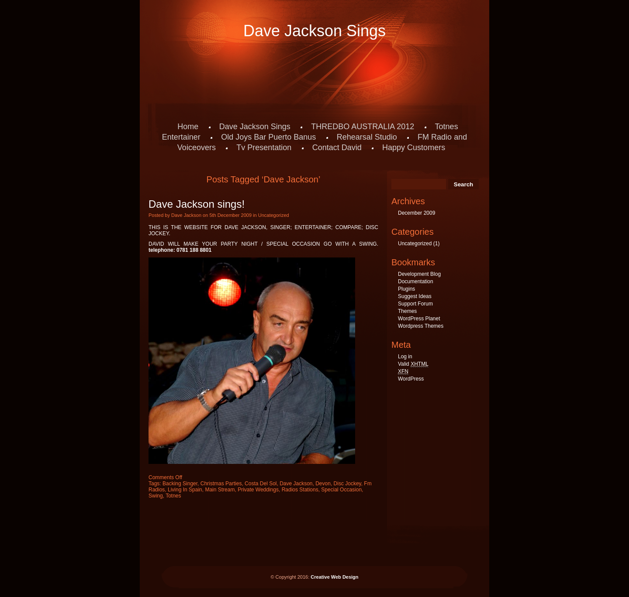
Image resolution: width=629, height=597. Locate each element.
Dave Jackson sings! (197, 204)
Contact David (337, 147)
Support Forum (415, 304)
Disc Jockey (347, 483)
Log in (405, 356)
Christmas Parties (221, 483)
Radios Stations (300, 490)
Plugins (406, 289)
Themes (407, 311)
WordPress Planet (419, 319)
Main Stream (220, 490)
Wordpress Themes (420, 326)
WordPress (411, 379)
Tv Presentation (263, 147)
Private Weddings (258, 490)
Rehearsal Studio (367, 137)
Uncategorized (273, 215)
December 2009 (416, 213)
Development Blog (419, 274)
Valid (413, 364)
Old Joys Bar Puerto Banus (268, 137)
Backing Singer (179, 483)
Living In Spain (185, 490)
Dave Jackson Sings (314, 31)
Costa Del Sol (260, 483)
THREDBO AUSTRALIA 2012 (362, 126)
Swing (156, 496)
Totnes (173, 496)
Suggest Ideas (415, 296)
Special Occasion (341, 490)
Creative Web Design (334, 577)
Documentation (415, 281)
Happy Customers (413, 147)
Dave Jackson (296, 483)
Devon (323, 483)
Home (187, 126)
